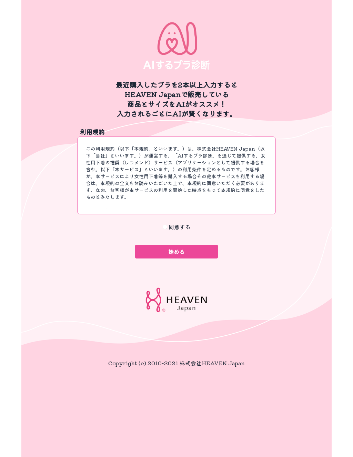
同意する (180, 227)
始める (176, 251)
